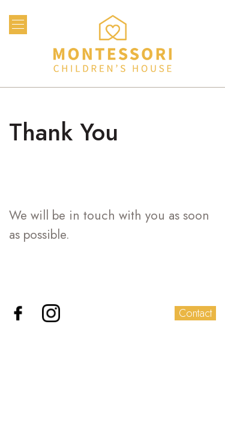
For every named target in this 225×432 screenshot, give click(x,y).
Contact (195, 313)
